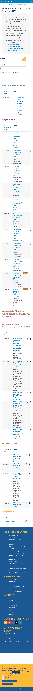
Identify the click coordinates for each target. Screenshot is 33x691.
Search (20, 689)
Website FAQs (12, 600)
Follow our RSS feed (5, 622)
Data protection (12, 584)
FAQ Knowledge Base (13, 633)
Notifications (11, 607)
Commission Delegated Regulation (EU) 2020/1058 (17, 233)
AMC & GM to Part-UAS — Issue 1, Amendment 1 (30, 474)
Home (3, 4)
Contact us (11, 636)
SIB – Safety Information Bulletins (17, 572)
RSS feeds (11, 612)
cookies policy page (15, 673)
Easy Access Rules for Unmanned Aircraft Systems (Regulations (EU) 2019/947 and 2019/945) (21, 106)
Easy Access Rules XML (14, 610)
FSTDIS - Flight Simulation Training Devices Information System (17, 562)
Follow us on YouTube (9, 622)
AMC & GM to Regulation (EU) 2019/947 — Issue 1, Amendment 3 (31, 362)
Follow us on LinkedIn (20, 622)
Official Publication (13, 535)
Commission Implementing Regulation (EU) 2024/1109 (17, 154)
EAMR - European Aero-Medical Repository (16, 547)
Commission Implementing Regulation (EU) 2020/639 (17, 263)
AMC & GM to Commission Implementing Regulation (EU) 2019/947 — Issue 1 (31, 430)
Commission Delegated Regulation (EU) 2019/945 (17, 292)
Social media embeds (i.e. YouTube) (12, 679)
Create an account (13, 605)
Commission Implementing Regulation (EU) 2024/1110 (17, 136)
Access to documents (13, 579)
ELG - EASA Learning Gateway (16, 551)
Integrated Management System (16, 591)
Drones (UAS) (10, 521)
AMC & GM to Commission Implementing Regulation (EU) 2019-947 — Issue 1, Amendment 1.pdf (31, 402)
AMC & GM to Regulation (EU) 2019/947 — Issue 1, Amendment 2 (31, 393)
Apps (31, 1)
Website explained (13, 598)
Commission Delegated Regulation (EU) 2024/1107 (17, 187)
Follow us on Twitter (16, 622)
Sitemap (10, 614)
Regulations (10, 4)
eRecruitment (11, 559)
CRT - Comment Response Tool (16, 542)
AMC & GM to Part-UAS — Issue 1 (30, 503)
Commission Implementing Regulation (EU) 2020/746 (17, 247)
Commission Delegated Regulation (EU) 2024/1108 (17, 170)
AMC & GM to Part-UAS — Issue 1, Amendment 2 (30, 464)
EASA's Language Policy (14, 589)
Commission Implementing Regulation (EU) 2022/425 (17, 203)
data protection (16, 672)
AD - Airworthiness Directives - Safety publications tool (16, 538)
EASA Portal (11, 544)
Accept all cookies (7, 684)
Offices (10, 638)
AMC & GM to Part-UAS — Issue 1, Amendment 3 (30, 455)
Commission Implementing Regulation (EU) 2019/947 (17, 277)
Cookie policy (11, 581)
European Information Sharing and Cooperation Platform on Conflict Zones (17, 555)
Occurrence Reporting (14, 566)
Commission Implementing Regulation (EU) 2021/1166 (17, 217)
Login (9, 603)
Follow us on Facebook (13, 622)
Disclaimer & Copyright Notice (16, 586)
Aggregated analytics (8, 677)
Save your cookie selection (9, 681)
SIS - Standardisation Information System (17, 569)
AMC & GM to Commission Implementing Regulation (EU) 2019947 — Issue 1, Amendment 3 (31, 339)
